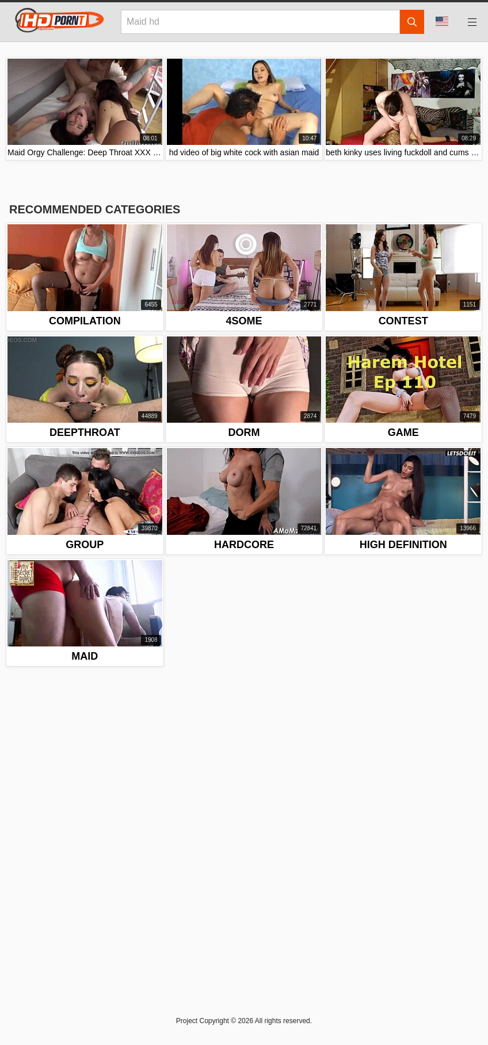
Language (442, 21)
